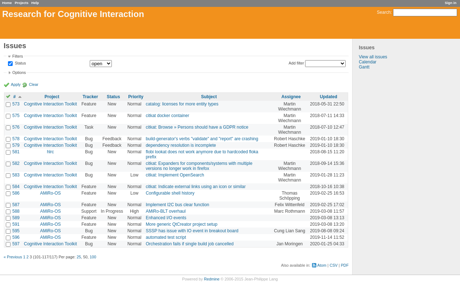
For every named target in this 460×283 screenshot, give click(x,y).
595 (16, 230)
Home (7, 3)
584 (16, 186)
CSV (334, 265)
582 (16, 163)
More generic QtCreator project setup (182, 224)
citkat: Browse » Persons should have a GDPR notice (197, 127)
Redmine (211, 279)
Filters (17, 56)
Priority (135, 96)
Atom (321, 265)
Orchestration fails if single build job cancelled (190, 243)
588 (16, 211)
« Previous (13, 257)
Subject (209, 96)
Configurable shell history (170, 193)
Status (20, 63)
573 (16, 104)
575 (16, 115)
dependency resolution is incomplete (181, 145)
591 (16, 224)
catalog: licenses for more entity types (182, 104)
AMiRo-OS (50, 193)
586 (16, 193)
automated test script (166, 237)
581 (16, 151)
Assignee (290, 96)
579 (16, 145)
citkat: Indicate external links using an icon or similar (196, 186)
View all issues (373, 56)
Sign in (450, 3)
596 (16, 237)
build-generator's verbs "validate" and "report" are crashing (202, 138)
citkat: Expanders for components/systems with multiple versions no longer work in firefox (199, 166)
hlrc (50, 151)
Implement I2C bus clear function (177, 204)
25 (79, 257)
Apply (16, 84)
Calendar (367, 61)
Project (52, 96)
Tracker (90, 96)
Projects (22, 3)
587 (16, 204)
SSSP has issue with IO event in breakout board (192, 230)
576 (16, 127)
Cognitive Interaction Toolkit (50, 104)
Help (35, 3)
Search (384, 12)
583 (16, 175)
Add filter (296, 63)
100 (93, 257)
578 (16, 138)
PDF (345, 265)
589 (16, 217)
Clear (33, 84)
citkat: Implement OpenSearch (175, 175)
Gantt (364, 67)
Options (19, 72)
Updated (328, 96)
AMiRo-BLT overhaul (166, 211)
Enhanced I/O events (166, 217)
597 (16, 243)
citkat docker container (167, 115)
